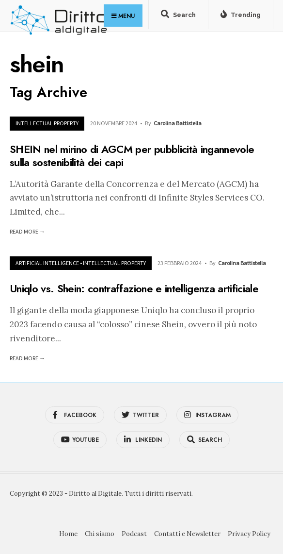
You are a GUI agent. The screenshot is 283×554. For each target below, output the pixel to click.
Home (68, 534)
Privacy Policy (249, 534)
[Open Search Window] (178, 16)
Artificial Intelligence (47, 263)
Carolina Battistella (178, 123)
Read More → (27, 231)
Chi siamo (99, 534)
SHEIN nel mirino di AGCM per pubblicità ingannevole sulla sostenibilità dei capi (132, 155)
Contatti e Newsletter (187, 534)
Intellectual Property (47, 123)
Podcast (134, 534)
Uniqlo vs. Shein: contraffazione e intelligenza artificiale (134, 288)
